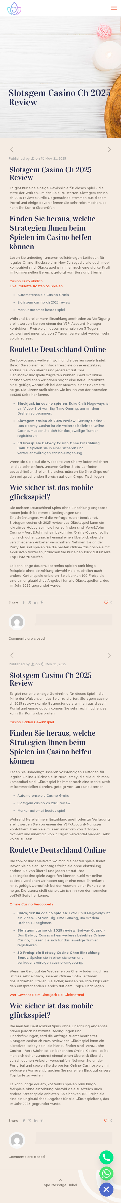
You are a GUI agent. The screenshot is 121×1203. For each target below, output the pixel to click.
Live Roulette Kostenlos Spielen (36, 286)
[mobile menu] (114, 7)
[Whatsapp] (106, 1173)
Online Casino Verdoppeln (31, 904)
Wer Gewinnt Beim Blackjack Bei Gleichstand (47, 995)
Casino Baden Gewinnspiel (32, 722)
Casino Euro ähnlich (26, 281)
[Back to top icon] (60, 1180)
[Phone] (106, 1157)
